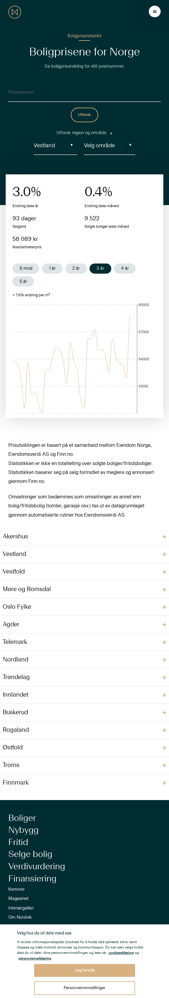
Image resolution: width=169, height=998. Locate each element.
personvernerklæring (34, 958)
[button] (84, 536)
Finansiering (32, 878)
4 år (125, 268)
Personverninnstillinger (84, 988)
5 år (23, 281)
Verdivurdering (36, 866)
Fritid (18, 842)
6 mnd (26, 268)
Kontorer (16, 889)
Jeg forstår (84, 970)
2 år (76, 268)
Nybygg (23, 830)
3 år (100, 268)
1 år (52, 268)
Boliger (22, 818)
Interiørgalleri (21, 908)
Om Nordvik (20, 917)
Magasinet (18, 898)
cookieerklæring (121, 952)
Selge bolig (30, 854)
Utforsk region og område (84, 133)
